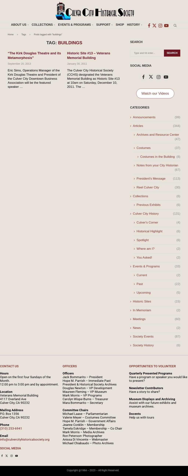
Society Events (156, 336)
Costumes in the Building (160, 157)
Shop (120, 24)
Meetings (156, 319)
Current (158, 275)
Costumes (158, 148)
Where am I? (158, 249)
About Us (18, 24)
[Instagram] (160, 24)
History (133, 24)
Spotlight (158, 240)
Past (158, 284)
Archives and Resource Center (158, 135)
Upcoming (158, 293)
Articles (156, 126)
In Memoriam (156, 310)
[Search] (175, 24)
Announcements (156, 117)
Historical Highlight (158, 231)
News (156, 328)
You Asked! (158, 257)
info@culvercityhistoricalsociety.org (25, 439)
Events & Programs (74, 24)
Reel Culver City (158, 187)
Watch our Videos (155, 93)
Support (103, 24)
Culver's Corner (158, 222)
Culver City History (156, 214)
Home (11, 34)
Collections (42, 24)
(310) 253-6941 (11, 428)
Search (172, 52)
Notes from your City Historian (158, 166)
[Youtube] (166, 24)
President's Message (158, 178)
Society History (156, 345)
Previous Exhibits (158, 205)
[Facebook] (149, 24)
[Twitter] (154, 24)
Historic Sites (156, 301)
